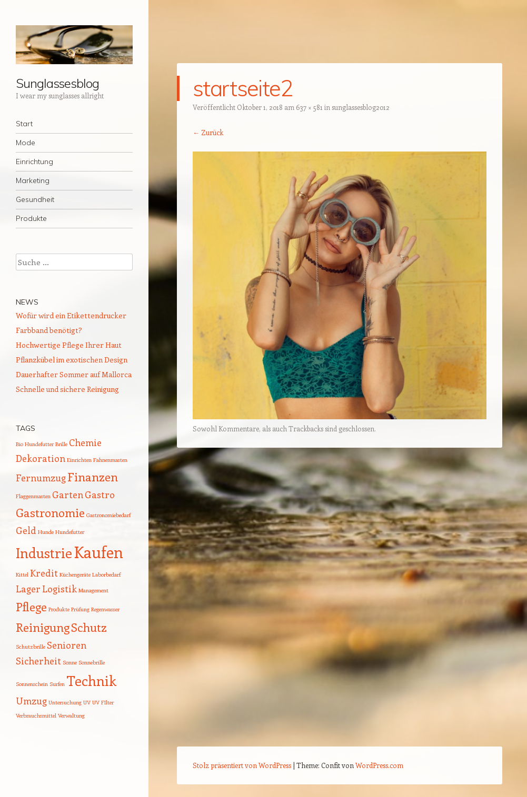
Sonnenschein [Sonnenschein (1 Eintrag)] (32, 684)
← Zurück (208, 132)
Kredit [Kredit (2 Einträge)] (44, 573)
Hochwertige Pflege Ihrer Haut (69, 345)
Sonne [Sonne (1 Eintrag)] (70, 662)
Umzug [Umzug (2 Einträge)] (31, 700)
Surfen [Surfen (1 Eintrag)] (57, 684)
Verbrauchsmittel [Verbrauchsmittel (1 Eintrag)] (36, 715)
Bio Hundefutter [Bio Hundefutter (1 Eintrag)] (35, 444)
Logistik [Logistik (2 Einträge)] (59, 588)
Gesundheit (35, 199)
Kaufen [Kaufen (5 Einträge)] (98, 551)
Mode (25, 142)
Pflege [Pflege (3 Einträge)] (31, 606)
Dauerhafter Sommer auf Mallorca (74, 374)
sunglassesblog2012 (361, 107)
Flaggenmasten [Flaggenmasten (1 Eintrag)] (33, 496)
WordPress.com (379, 765)
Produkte (31, 218)
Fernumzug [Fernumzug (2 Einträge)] (41, 477)
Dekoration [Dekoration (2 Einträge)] (40, 458)
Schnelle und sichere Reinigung (67, 389)
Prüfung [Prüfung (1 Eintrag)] (80, 609)
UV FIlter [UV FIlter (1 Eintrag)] (103, 702)
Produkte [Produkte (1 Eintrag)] (58, 609)
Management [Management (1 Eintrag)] (93, 590)
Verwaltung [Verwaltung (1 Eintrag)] (71, 715)
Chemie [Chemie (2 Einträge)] (85, 442)
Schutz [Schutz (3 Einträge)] (89, 627)
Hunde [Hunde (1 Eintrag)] (46, 532)
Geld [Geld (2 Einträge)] (26, 530)
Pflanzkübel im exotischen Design (71, 360)
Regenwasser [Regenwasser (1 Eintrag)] (105, 609)
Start (24, 123)
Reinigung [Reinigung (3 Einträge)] (42, 627)
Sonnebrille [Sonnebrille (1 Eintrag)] (91, 662)
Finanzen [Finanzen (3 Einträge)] (92, 477)
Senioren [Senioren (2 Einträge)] (66, 645)
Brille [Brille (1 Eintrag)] (61, 444)
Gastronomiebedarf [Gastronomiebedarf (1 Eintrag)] (108, 515)
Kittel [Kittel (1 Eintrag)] (22, 574)
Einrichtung (34, 161)
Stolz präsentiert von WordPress (242, 765)
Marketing (32, 180)
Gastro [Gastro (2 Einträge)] (100, 494)
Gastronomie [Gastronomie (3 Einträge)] (50, 512)
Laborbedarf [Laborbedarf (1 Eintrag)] (106, 574)
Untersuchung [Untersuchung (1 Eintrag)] (65, 702)
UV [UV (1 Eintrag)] (87, 702)
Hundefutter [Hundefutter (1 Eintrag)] (69, 532)
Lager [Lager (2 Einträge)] (28, 588)
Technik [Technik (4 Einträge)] (91, 680)
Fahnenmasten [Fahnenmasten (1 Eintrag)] (110, 459)
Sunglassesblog (57, 83)
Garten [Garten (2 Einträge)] (67, 494)
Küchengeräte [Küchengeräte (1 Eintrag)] (75, 574)
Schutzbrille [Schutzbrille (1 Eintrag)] (30, 646)
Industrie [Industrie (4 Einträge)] (44, 552)
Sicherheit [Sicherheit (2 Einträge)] (38, 660)
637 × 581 (309, 107)
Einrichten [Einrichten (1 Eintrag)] (79, 459)
